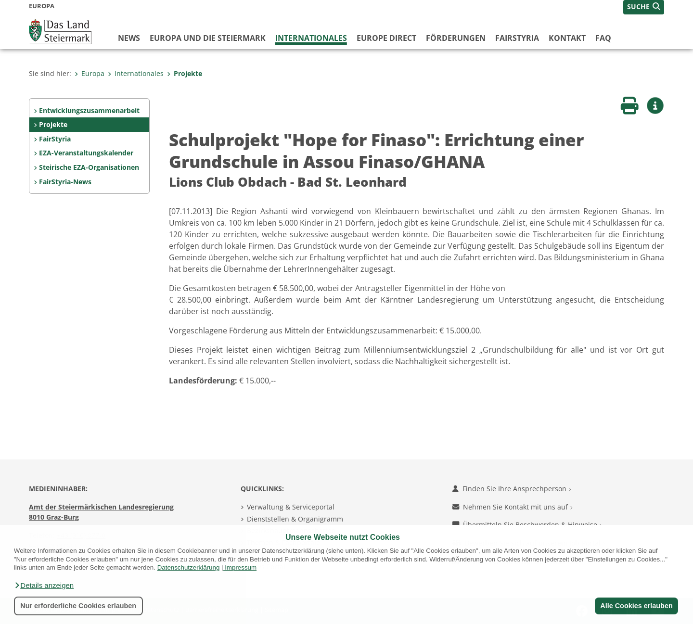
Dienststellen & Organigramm (295, 518)
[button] (44, 585)
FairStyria (517, 38)
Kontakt (567, 38)
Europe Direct (386, 38)
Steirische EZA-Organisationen (89, 167)
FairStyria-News (65, 181)
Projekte (184, 73)
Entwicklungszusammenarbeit (89, 110)
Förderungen (456, 38)
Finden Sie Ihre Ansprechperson (511, 488)
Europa (89, 73)
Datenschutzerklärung (188, 567)
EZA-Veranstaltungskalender (86, 152)
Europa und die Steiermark (208, 38)
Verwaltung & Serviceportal (290, 506)
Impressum (241, 567)
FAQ (603, 38)
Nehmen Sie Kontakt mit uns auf (512, 506)
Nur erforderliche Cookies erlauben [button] (78, 606)
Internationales (311, 38)
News (129, 38)
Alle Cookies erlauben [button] (636, 606)
